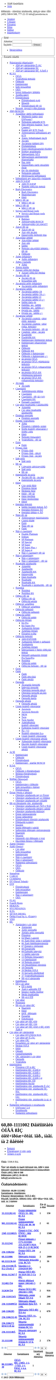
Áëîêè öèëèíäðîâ (29, 930)
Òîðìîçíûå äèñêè (23, 615)
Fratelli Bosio (16, 903)
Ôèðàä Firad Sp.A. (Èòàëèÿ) (23, 916)
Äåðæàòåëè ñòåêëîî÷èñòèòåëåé (36, 741)
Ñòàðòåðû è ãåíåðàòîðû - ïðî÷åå (37, 585)
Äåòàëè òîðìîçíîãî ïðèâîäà (27, 270)
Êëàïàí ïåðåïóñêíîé (24, 817)
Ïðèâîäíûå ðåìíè (29, 491)
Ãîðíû (24, 264)
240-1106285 (8, 1311)
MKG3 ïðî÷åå (22, 205)
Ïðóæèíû (25, 103)
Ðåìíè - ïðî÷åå (28, 493)
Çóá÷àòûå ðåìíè (29, 485)
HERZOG (14, 905)
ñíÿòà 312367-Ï (9, 1274)
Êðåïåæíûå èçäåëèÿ (25, 822)
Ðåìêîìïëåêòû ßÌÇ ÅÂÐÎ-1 (28, 1072)
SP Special (27, 542)
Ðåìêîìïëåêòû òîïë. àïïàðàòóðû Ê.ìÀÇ (33, 1086)
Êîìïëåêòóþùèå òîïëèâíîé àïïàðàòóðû (32, 819)
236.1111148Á (8, 1332)
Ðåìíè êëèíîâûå (28, 496)
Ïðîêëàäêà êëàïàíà (27, 1256)
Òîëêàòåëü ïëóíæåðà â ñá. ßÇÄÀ (29, 1261)
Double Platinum (30, 534)
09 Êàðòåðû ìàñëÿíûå (32, 951)
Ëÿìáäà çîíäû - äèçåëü (32, 456)
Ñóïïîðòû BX (28, 593)
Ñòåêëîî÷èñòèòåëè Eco (32, 733)
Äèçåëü (25, 141)
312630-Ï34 (7, 1290)
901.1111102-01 (9, 1223)
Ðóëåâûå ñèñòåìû (24, 504)
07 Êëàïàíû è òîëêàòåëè (32, 946)
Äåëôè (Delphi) (17, 844)
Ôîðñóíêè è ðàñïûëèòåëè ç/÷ (35, 356)
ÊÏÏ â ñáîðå (27, 986)
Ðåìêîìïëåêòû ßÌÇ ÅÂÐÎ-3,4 (29, 1078)
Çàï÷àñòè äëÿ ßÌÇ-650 (26, 1021)
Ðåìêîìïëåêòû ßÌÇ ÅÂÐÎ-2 (28, 1075)
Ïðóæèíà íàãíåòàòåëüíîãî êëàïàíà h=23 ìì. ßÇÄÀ (26, 1340)
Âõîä (9, 6)
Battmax (26, 219)
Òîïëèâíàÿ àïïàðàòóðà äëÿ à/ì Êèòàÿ (32, 795)
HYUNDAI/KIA (18, 908)
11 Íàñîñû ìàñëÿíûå (30, 954)
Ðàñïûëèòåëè (22, 84)
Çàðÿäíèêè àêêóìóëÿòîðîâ (33, 466)
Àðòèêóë (8, 41)
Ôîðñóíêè (20, 81)
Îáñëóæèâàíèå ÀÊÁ (31, 154)
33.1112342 (7, 1243)
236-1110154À (9, 1296)
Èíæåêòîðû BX (29, 337)
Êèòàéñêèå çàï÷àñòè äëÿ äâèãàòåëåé (33, 1043)
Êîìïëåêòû (26, 935)
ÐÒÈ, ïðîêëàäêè (29, 1013)
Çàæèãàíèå (21, 388)
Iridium (25, 537)
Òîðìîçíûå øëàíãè (29, 601)
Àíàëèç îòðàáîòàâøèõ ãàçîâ (34, 138)
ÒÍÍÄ (18, 89)
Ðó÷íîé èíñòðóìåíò (30, 170)
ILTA (12, 911)
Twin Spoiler (28, 720)
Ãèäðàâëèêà (27, 644)
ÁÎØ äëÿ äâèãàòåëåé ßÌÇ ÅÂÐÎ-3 (32, 71)
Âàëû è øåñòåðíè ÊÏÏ (31, 989)
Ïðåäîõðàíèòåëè (29, 194)
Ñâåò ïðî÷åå (21, 515)
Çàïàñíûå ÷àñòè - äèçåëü (33, 332)
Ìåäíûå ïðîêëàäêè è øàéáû (27, 827)
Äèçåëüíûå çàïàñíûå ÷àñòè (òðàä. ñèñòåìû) (34, 325)
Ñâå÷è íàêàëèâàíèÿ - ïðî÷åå (34, 561)
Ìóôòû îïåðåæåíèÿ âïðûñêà (28, 92)
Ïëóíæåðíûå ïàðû (29, 281)
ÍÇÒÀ (12, 765)
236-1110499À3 (9, 1304)
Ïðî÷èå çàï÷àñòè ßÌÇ (25, 1005)
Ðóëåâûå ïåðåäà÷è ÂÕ (32, 512)
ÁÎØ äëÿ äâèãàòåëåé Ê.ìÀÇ (29, 65)
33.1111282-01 (9, 1213)
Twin (24, 717)
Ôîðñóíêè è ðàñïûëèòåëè (33, 353)
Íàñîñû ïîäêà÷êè (29, 302)
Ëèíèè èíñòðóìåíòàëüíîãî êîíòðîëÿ (37, 149)
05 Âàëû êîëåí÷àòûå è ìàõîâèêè (36, 941)
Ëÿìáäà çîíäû (21, 448)
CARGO (14, 876)
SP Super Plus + (29, 547)
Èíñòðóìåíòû (27, 1019)
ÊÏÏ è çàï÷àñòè (22, 984)
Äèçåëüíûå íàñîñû (24, 289)
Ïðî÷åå (19, 464)
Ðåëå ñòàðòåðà (29, 577)
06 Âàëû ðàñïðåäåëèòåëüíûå (35, 943)
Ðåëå (24, 197)
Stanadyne (15, 873)
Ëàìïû (18, 442)
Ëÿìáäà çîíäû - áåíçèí (31, 453)
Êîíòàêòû (11, 24)
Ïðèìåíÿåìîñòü (16, 50)
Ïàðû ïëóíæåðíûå (23, 87)
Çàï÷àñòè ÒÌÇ (22, 1040)
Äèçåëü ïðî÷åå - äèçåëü (33, 477)
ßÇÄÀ (13, 73)
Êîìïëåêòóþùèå (22, 98)
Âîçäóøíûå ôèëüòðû (31, 685)
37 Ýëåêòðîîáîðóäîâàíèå (33, 976)
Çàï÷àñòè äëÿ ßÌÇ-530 (26, 1024)
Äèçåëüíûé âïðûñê (24, 316)
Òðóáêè (19, 1051)
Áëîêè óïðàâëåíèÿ (24, 256)
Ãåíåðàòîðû (27, 569)
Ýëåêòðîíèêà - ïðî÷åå (31, 440)
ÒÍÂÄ (19, 76)
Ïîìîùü (9, 27)
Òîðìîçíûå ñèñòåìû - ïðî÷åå (34, 666)
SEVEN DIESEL (18, 914)
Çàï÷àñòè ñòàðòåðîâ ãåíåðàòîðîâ (31, 411)
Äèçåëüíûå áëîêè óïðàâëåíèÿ (29, 283)
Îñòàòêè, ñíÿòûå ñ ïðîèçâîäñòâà (30, 108)
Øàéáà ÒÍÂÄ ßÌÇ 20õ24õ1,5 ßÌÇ (27, 1290)
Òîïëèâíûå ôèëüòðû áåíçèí (34, 690)
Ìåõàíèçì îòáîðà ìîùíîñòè (32, 992)
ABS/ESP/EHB (29, 639)
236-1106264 (8, 1252)
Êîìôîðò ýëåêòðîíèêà (25, 421)
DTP (12, 884)
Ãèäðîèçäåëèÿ (22, 95)
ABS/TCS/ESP (23, 181)
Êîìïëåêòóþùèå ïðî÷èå (32, 106)
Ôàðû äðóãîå (27, 679)
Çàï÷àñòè (20, 849)
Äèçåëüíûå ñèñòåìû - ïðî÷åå (35, 329)
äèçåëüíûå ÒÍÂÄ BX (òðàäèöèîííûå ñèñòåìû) (32, 379)
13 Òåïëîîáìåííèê (29, 959)
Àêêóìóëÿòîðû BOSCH (32, 221)
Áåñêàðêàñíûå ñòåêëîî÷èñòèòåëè (30, 724)
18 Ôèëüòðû (27, 967)
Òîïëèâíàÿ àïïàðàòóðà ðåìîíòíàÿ (30, 811)
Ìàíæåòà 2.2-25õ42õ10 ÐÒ (25, 1267)
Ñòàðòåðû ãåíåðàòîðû (26, 563)
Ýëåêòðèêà (21, 1062)
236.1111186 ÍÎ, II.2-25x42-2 (9, 1267)
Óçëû (18, 668)
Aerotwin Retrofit (30, 712)
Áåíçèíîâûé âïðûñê (24, 238)
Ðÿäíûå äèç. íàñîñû (30, 310)
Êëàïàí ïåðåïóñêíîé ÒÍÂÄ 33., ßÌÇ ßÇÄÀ (27, 1213)
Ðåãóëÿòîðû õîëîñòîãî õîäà (34, 235)
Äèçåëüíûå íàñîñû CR (32, 291)
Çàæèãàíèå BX (29, 399)
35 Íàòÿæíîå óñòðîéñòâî (33, 973)
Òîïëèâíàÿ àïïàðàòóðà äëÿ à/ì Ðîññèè (33, 798)
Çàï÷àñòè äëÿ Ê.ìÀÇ (25, 1037)
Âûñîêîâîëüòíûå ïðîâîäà (32, 391)
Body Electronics (24, 189)
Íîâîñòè (10, 30)
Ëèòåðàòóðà (21, 1110)
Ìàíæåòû (19, 825)
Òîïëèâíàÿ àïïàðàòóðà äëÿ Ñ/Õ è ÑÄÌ (33, 806)
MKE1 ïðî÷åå (22, 200)
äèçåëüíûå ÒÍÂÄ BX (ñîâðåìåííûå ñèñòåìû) (32, 373)
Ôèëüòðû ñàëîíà (29, 698)
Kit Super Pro (28, 625)
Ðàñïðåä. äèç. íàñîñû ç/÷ (33, 308)
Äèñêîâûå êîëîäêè (30, 631)
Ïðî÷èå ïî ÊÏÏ (27, 997)
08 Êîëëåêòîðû (28, 949)
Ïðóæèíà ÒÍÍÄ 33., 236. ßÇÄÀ (28, 1317)
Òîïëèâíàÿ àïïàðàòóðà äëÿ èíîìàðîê (31, 800)
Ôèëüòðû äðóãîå (29, 695)
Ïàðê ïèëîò (20, 458)
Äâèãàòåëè (27, 927)
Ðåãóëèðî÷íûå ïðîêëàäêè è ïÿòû (30, 838)
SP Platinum (27, 539)
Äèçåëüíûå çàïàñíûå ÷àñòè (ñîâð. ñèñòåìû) (34, 320)
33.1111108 (7, 1340)
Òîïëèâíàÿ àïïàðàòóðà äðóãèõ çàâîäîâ (33, 809)
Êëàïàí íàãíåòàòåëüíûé (26, 814)
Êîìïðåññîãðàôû (29, 146)
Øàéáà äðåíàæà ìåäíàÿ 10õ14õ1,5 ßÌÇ (27, 1283)
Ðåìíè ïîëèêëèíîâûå (30, 499)
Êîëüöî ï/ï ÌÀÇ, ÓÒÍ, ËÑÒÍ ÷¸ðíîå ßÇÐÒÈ (29, 1233)
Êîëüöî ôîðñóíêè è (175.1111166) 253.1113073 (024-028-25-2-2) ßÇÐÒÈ (29, 1243)
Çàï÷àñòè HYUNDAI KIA (28, 1035)
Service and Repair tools (27, 211)
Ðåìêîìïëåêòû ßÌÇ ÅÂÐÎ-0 (28, 1070)
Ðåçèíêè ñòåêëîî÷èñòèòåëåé (35, 744)
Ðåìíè (18, 483)
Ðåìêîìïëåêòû (16, 1064)
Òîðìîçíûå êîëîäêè (24, 620)
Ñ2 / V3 (25, 730)
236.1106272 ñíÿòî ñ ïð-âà (8, 1324)
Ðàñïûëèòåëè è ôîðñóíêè (27, 784)
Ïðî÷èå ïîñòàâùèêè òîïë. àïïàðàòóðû (26, 803)
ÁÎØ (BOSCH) (17, 111)
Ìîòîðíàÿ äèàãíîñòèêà (31, 151)
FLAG (13, 900)
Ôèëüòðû (20, 682)
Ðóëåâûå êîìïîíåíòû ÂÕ (32, 510)
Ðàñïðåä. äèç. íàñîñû (31, 305)
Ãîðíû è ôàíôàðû (23, 262)
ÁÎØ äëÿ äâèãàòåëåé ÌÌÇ (27, 68)
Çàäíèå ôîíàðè (28, 520)
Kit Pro (25, 623)
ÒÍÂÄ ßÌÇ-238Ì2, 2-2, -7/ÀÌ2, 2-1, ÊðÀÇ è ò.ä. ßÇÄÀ (22, 1365)
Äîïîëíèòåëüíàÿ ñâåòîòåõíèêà (35, 518)
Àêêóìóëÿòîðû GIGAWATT (35, 224)
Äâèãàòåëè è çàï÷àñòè (26, 924)
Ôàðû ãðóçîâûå (29, 677)
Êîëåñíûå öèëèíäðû (24, 415)
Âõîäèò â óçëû (14, 1154)
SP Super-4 (27, 550)
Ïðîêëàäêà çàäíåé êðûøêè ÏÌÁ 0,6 (27, 1296)
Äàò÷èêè (26, 243)
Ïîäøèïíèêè (20, 833)
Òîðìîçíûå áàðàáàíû (24, 609)
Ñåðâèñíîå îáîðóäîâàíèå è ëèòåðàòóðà (27, 1105)
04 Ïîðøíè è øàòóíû (30, 938)
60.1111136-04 (9, 1261)
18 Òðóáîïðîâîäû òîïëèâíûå (34, 965)
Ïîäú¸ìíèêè (26, 162)
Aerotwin (26, 709)
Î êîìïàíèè (11, 22)
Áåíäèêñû (26, 407)
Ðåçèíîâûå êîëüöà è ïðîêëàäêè (29, 841)
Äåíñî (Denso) (16, 846)
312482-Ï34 (7, 1283)
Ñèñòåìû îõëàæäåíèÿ (31, 437)
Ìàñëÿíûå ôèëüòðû (30, 687)
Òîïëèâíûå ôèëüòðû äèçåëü (34, 693)
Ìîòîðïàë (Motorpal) (19, 779)
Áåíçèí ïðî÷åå (22, 227)
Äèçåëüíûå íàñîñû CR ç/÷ (34, 294)
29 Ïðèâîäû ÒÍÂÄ (30, 970)
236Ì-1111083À (9, 1233)
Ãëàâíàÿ (11, 19)
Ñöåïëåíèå (20, 1002)
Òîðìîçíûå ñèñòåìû (24, 636)
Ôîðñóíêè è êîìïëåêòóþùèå (28, 771)
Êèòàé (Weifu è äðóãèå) (21, 792)
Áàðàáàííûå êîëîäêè (30, 628)
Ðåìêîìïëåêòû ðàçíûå (25, 1083)
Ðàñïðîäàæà (21, 981)
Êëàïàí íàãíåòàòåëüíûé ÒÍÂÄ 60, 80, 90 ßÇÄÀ (27, 1223)
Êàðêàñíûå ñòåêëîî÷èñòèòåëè (35, 728)
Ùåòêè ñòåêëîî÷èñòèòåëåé (28, 706)
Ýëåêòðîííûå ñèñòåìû (25, 79)
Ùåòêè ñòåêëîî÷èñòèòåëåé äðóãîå (31, 739)
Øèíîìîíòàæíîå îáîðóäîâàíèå (34, 176)
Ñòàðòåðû (26, 580)
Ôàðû (24, 528)
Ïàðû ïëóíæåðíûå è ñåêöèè (28, 787)
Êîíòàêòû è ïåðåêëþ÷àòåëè (34, 426)
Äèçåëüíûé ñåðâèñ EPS (33, 143)
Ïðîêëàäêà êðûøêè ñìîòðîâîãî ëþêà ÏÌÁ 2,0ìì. (28, 1304)
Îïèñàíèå (11, 1148)
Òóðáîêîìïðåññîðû (24, 1054)
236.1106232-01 (9, 1317)
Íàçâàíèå (7, 44)
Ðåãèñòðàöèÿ (13, 32)
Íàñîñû (25, 246)
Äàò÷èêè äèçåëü (29, 232)
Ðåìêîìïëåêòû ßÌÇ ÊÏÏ (25, 1081)
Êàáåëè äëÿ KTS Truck (32, 130)
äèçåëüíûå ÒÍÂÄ (29, 359)
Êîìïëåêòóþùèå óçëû (31, 100)
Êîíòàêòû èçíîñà (29, 633)
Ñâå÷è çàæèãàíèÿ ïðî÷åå (33, 553)
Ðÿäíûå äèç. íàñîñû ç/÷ (32, 313)
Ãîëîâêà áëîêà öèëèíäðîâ (33, 932)
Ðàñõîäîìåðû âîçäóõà (25, 475)
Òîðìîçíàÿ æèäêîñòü (25, 604)
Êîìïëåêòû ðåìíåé (29, 488)
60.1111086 (7, 1256)
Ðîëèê (24, 501)
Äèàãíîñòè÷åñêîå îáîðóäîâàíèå (30, 114)
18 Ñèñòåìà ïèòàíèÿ (31, 962)
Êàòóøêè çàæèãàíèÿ (31, 402)
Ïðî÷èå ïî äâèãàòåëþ (31, 978)
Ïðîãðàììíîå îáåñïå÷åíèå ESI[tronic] (32, 118)
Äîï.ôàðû (20, 383)
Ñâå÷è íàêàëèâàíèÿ (24, 555)
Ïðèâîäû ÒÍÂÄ (22, 1046)
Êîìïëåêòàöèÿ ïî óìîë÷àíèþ (19, 1151)
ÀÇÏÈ (12, 752)
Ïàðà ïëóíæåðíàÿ (23, 889)
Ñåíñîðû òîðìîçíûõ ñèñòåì (33, 186)
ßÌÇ (11, 922)
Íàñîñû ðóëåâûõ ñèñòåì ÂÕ (34, 507)
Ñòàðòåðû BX (28, 582)
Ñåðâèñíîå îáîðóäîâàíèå (26, 862)
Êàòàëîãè (26, 1016)
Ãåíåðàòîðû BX (29, 572)
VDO (12, 919)
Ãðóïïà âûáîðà (22, 267)
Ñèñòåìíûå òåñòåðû (31, 173)
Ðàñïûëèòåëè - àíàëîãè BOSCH (30, 763)
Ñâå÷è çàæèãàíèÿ (24, 531)
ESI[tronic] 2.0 (23, 1107)
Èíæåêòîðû (27, 335)
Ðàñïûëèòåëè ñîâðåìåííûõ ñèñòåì (37, 340)
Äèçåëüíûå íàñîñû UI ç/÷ (33, 300)
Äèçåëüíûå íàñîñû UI (31, 297)
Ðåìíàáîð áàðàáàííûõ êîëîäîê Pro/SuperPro (34, 656)
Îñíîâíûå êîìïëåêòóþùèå (26, 774)
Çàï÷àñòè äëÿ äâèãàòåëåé (22, 1032)
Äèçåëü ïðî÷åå (22, 275)
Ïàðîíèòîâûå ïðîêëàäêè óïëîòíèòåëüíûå (33, 830)
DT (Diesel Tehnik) (19, 881)
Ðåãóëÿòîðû (27, 574)
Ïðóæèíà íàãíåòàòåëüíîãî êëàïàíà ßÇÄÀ (26, 1325)
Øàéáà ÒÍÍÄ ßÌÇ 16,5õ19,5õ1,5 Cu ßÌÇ (27, 1275)
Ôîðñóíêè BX (28, 351)
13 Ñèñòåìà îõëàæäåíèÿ (33, 957)
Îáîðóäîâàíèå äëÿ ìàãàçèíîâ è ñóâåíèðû (33, 178)
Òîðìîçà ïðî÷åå (22, 596)
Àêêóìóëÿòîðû (22, 216)
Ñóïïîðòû (20, 588)
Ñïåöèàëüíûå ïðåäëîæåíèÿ (21, 62)
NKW (24, 714)
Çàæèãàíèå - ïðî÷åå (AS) (33, 396)
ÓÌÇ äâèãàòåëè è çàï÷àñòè (28, 1056)
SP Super (26, 545)
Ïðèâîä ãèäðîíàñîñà (30, 994)
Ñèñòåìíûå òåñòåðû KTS (33, 122)
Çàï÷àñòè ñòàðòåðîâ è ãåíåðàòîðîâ (32, 405)
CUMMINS (15, 879)
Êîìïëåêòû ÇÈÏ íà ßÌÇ (26, 1067)
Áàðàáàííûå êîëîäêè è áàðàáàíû (36, 642)
